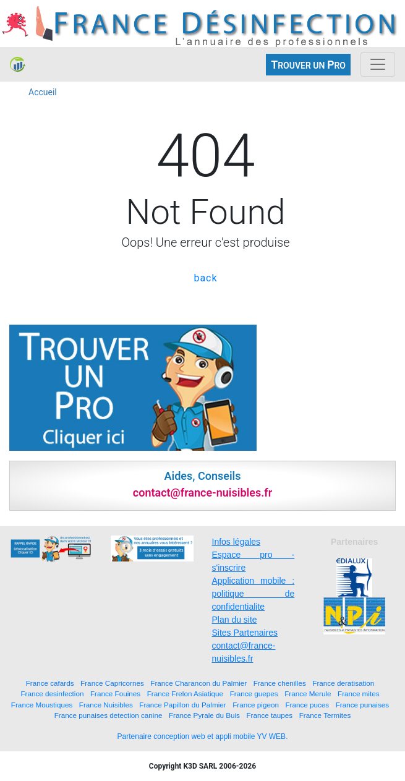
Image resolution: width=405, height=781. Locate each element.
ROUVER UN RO (308, 64)
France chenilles (280, 683)
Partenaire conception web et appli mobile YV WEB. (202, 736)
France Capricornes (112, 683)
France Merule (307, 693)
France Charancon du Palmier (198, 683)
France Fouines (115, 693)
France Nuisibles (106, 705)
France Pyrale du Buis (204, 715)
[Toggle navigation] (377, 64)
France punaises (362, 705)
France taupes (269, 715)
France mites (359, 693)
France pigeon (255, 705)
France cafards (50, 683)
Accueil (42, 92)
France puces (307, 705)
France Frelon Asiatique (185, 693)
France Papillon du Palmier (182, 705)
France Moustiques (41, 705)
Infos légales (236, 542)
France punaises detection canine (108, 715)
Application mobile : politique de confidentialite (253, 594)
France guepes (254, 693)
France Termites (325, 715)
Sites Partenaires (245, 633)
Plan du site (234, 620)
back (205, 278)
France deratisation (343, 683)
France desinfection (51, 693)
